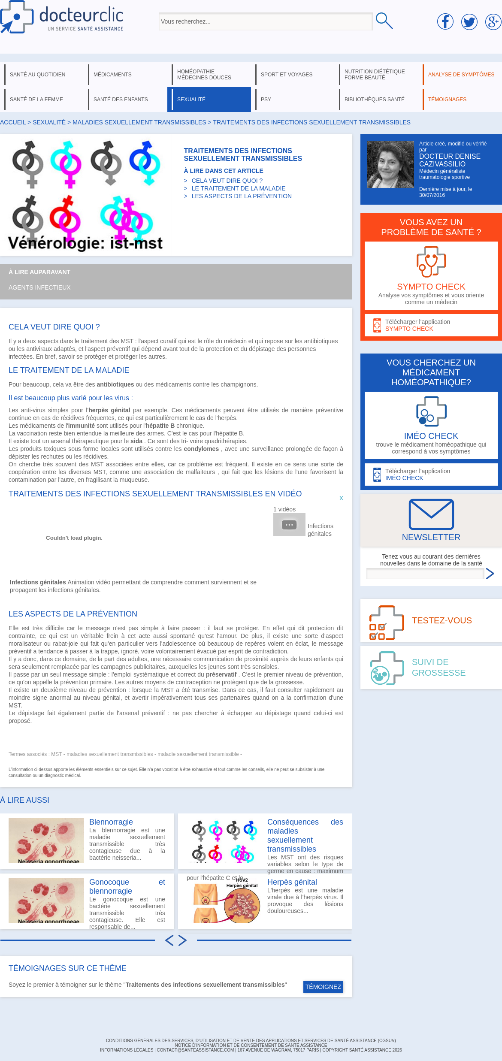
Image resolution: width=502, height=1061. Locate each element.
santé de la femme (36, 100)
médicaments (113, 75)
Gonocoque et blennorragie (127, 886)
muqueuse (134, 479)
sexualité (191, 100)
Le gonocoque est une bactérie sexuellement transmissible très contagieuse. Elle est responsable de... (87, 903)
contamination (27, 479)
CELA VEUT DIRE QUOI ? (227, 180)
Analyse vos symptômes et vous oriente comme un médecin (431, 275)
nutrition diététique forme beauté (375, 75)
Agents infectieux (40, 287)
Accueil (13, 122)
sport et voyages (287, 75)
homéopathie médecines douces (204, 75)
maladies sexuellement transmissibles (139, 122)
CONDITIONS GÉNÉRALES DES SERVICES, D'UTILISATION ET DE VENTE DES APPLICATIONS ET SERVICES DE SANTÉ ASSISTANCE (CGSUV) (251, 1040)
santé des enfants (121, 100)
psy (266, 100)
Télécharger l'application (431, 325)
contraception (193, 682)
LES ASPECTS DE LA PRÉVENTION (242, 196)
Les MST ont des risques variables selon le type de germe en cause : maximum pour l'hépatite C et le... (265, 843)
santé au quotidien (37, 75)
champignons (238, 384)
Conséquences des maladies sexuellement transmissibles (305, 835)
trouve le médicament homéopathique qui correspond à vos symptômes (431, 425)
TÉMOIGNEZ (323, 986)
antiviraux (39, 348)
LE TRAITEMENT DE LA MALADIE (239, 188)
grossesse (288, 682)
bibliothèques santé (375, 100)
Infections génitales (320, 530)
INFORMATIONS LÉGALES (126, 1050)
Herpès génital (292, 882)
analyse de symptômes (461, 75)
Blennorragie (111, 822)
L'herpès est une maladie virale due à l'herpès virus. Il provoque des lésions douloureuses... (265, 900)
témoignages (447, 100)
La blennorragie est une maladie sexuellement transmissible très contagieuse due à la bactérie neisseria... (87, 840)
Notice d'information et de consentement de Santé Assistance (251, 1045)
